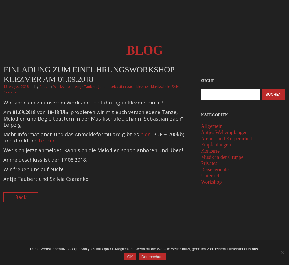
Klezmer (142, 86)
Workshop (61, 86)
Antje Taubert (86, 86)
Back (21, 197)
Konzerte (210, 151)
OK (130, 257)
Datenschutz (153, 257)
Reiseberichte (215, 169)
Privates (209, 163)
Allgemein (211, 126)
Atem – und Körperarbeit (226, 138)
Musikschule (160, 86)
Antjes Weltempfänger (224, 132)
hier (145, 134)
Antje (44, 86)
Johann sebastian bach (116, 86)
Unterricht (211, 176)
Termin (47, 140)
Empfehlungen (216, 145)
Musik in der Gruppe (222, 157)
